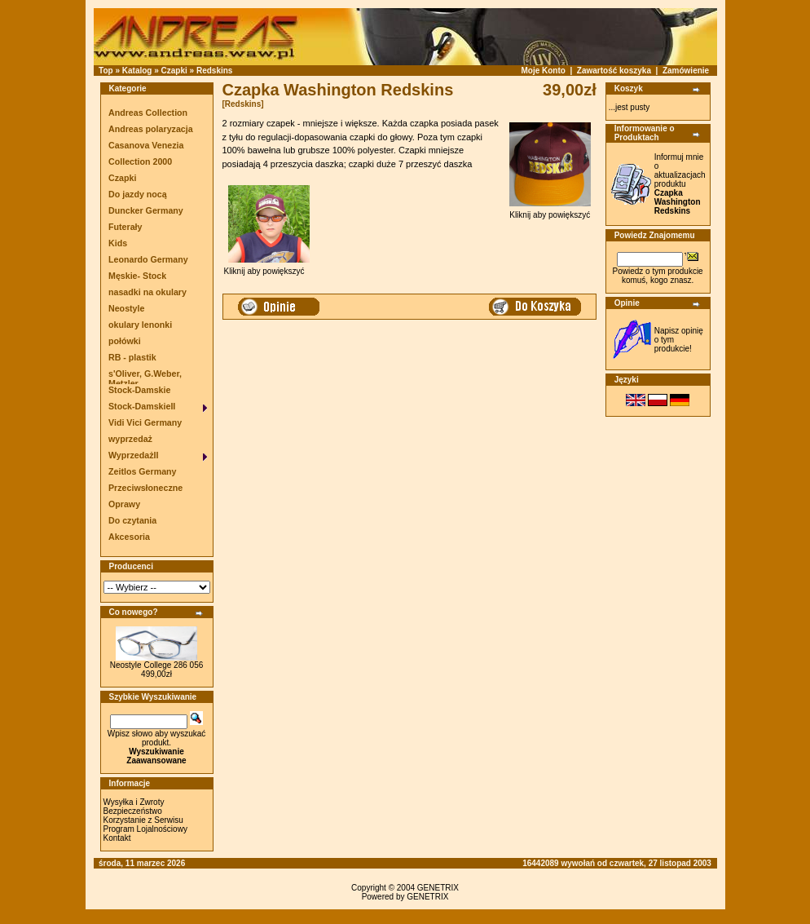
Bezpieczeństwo (132, 811)
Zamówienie (686, 70)
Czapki (174, 70)
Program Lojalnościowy (145, 829)
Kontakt (117, 837)
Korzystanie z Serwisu (143, 820)
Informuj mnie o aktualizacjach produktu (680, 184)
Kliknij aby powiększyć (550, 211)
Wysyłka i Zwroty (134, 802)
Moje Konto (543, 70)
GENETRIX (438, 887)
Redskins (214, 70)
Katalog (137, 70)
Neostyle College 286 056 (157, 665)
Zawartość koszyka (614, 70)
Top (106, 70)
